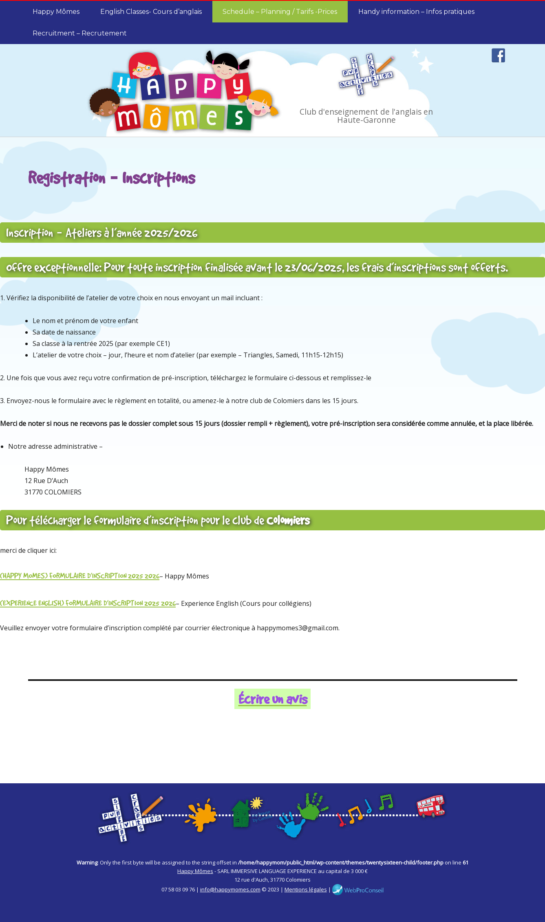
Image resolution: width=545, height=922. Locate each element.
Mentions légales (306, 889)
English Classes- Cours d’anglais (151, 12)
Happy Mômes (56, 12)
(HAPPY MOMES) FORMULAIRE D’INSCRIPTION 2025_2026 (79, 575)
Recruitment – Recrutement (80, 33)
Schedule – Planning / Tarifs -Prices (280, 12)
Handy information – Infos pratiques (416, 12)
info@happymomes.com (230, 889)
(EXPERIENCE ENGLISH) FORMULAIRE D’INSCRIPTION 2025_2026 (88, 602)
